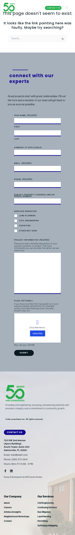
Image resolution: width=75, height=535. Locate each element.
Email (23, 163)
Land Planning (27, 216)
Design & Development (13, 477)
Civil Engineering (29, 221)
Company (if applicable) (28, 147)
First (17, 127)
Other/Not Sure (28, 231)
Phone (23, 179)
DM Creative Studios (33, 477)
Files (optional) (23, 301)
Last (16, 139)
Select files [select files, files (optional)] (37, 333)
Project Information (31, 240)
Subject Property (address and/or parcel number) (34, 195)
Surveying (25, 226)
